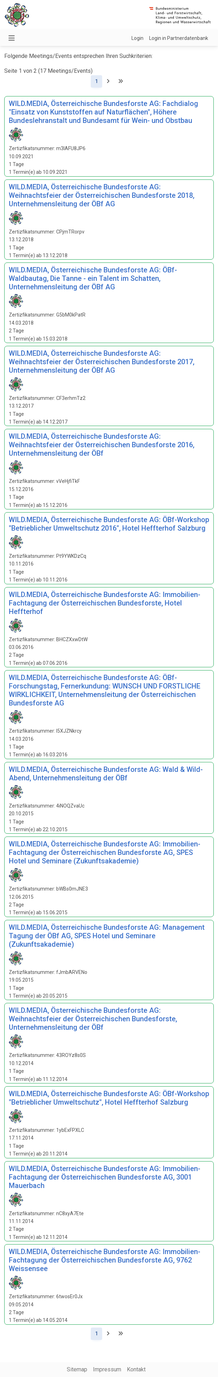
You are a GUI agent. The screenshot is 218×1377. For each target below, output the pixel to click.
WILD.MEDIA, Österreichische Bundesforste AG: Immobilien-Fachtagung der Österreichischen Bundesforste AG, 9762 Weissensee (104, 1260)
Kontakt (136, 1369)
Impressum (107, 1369)
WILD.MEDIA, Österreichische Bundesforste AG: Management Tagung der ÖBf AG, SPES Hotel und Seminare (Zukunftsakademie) (107, 935)
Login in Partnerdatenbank (178, 38)
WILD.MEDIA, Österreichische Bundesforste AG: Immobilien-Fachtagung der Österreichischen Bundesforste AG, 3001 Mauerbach (104, 1177)
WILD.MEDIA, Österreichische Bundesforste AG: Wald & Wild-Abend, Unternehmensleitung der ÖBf (106, 773)
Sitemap (77, 1369)
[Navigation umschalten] (11, 38)
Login (137, 38)
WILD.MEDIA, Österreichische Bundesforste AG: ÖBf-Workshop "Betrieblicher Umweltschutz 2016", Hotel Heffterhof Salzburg (109, 523)
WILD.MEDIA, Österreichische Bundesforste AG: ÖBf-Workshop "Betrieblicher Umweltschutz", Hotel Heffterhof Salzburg (109, 1097)
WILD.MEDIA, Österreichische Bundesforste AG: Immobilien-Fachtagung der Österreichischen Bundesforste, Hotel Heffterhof (104, 603)
